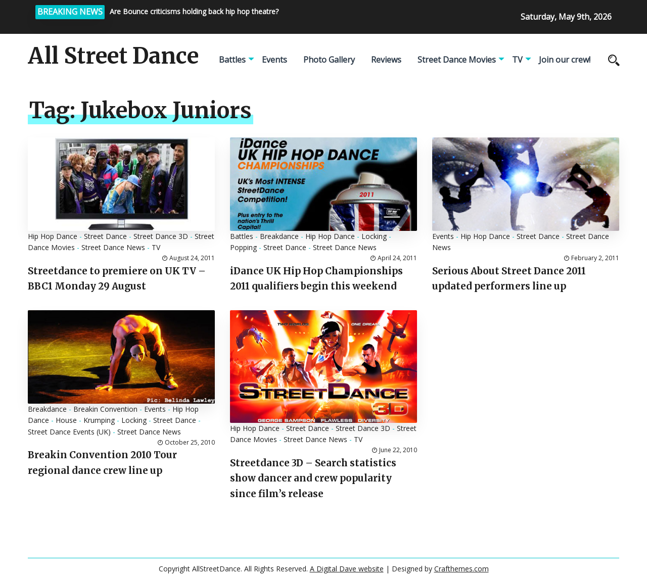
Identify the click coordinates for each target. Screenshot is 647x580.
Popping (243, 247)
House (66, 420)
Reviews (386, 59)
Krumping (99, 420)
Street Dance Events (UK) (69, 432)
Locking (374, 236)
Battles (232, 59)
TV (517, 59)
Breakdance (279, 236)
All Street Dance (113, 56)
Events (274, 59)
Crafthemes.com (461, 568)
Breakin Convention (105, 409)
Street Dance (105, 236)
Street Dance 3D (160, 236)
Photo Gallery (329, 59)
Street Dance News (113, 247)
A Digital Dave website (347, 568)
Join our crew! (564, 59)
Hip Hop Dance (52, 236)
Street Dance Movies (457, 59)
